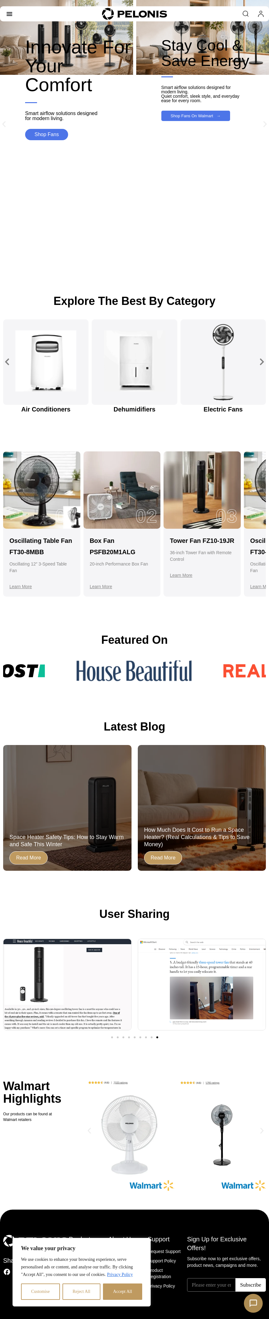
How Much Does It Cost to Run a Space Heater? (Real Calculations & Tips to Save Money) (197, 837)
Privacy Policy (120, 1274)
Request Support (164, 1251)
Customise (40, 1291)
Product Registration (159, 1273)
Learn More (20, 586)
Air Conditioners (46, 409)
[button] (4, 124)
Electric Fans (223, 409)
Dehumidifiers (134, 409)
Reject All (81, 1291)
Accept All (122, 1291)
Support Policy (162, 1260)
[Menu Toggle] (9, 14)
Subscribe (250, 1285)
